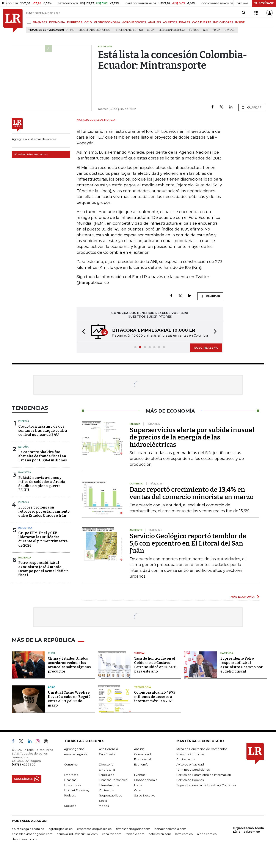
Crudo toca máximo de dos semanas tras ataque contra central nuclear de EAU (42, 430)
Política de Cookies (190, 780)
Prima (216, 30)
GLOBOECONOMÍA (107, 22)
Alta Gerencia (108, 749)
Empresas (71, 774)
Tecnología (142, 687)
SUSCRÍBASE (264, 3)
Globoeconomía (145, 780)
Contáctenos (185, 759)
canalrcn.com (111, 834)
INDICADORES (223, 22)
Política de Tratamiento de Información (203, 774)
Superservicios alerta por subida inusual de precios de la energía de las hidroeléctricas (192, 437)
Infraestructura (109, 785)
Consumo (71, 764)
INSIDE (240, 22)
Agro (51, 687)
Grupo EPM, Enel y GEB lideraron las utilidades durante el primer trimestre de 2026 (43, 539)
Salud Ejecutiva (144, 795)
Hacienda (24, 557)
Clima (150, 30)
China (51, 653)
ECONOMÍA (57, 22)
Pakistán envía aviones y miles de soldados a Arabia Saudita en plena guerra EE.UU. (41, 484)
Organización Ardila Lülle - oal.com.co (248, 829)
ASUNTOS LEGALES (176, 22)
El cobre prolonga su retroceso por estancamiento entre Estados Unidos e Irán (44, 511)
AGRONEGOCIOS (134, 22)
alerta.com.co (207, 834)
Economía (141, 764)
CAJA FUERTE (201, 22)
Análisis (139, 749)
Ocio (137, 790)
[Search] (243, 13)
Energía (23, 421)
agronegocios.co (61, 828)
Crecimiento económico (94, 30)
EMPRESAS (74, 22)
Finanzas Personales (113, 780)
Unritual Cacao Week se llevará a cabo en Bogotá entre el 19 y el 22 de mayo (69, 698)
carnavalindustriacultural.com (77, 834)
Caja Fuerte (107, 754)
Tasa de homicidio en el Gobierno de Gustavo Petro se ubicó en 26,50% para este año (155, 664)
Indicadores (72, 785)
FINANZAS (40, 22)
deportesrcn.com (24, 839)
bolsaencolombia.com (170, 828)
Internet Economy (76, 790)
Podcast (70, 795)
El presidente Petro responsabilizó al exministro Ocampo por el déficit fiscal (241, 664)
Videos (104, 805)
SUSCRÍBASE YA (206, 347)
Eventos (139, 774)
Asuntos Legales (75, 754)
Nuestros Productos (190, 754)
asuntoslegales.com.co (28, 828)
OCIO (88, 22)
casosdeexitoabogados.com (32, 834)
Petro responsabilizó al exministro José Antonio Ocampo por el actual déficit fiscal (43, 569)
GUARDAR (251, 107)
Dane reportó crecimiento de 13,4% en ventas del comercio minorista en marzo (192, 493)
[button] (82, 332)
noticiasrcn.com (160, 834)
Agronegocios (74, 749)
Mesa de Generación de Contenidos (201, 749)
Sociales (70, 805)
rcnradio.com (134, 834)
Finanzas (70, 780)
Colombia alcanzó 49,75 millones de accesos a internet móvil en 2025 (154, 696)
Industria (25, 527)
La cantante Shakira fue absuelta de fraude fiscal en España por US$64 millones (42, 456)
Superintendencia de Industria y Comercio (206, 785)
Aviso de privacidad (190, 764)
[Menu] (29, 22)
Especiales (106, 774)
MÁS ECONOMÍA (242, 596)
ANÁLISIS (154, 22)
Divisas (229, 30)
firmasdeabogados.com (133, 828)
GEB (205, 30)
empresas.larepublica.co (94, 828)
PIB (72, 30)
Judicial (139, 653)
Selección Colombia (172, 30)
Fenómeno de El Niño (128, 30)
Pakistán (24, 472)
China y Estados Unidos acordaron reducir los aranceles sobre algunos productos (69, 664)
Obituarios (106, 790)
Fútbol (194, 30)
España (23, 446)
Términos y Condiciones (193, 769)
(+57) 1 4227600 (23, 764)
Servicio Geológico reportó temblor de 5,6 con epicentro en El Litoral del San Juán (188, 543)
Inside (138, 785)
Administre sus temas (31, 154)
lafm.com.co (184, 834)
